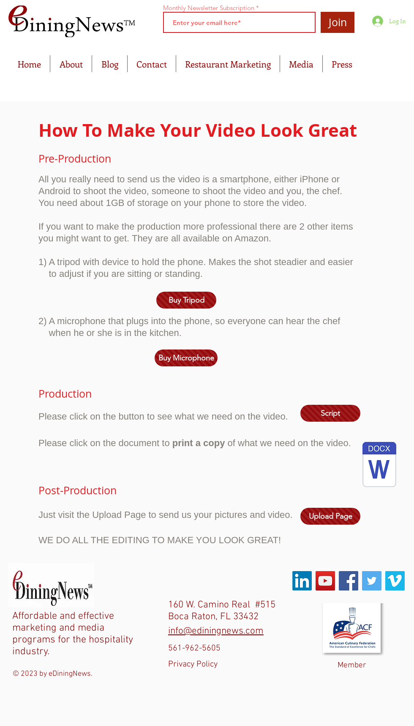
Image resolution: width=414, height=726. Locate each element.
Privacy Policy (193, 664)
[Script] (330, 413)
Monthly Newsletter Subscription (208, 8)
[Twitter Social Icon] (371, 581)
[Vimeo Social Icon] (395, 581)
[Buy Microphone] (186, 357)
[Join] (337, 22)
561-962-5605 (194, 648)
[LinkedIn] (302, 581)
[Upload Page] (330, 516)
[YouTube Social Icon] (325, 581)
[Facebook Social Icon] (348, 581)
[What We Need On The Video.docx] (379, 465)
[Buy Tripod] (186, 300)
